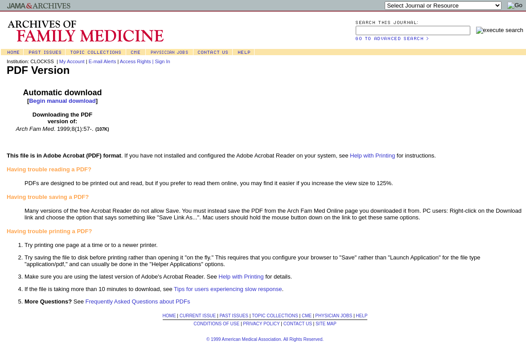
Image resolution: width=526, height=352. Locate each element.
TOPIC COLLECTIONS (275, 315)
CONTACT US (298, 323)
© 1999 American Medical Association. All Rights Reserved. (265, 339)
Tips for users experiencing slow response (228, 289)
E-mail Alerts (102, 61)
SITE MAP (326, 323)
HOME (169, 315)
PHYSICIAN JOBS (333, 315)
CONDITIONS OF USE (216, 323)
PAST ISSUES (233, 315)
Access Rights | (137, 61)
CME (307, 315)
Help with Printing (372, 155)
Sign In (162, 61)
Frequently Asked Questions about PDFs (138, 301)
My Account (72, 61)
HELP (361, 315)
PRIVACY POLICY (261, 323)
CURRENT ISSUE (198, 315)
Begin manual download (62, 100)
